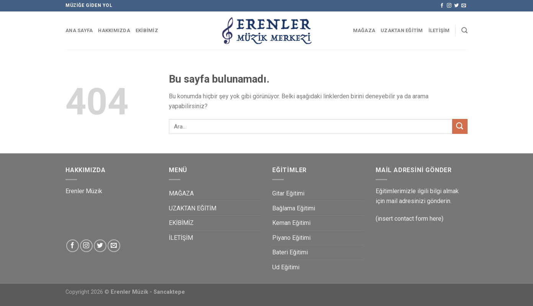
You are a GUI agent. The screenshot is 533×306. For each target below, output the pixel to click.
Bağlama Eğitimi (293, 208)
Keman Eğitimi (291, 222)
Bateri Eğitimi (290, 252)
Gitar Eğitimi (288, 193)
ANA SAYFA (79, 30)
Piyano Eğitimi (291, 237)
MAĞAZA (364, 30)
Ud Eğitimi (285, 267)
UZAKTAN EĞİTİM (402, 30)
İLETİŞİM (439, 30)
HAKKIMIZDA (114, 30)
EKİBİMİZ (147, 30)
